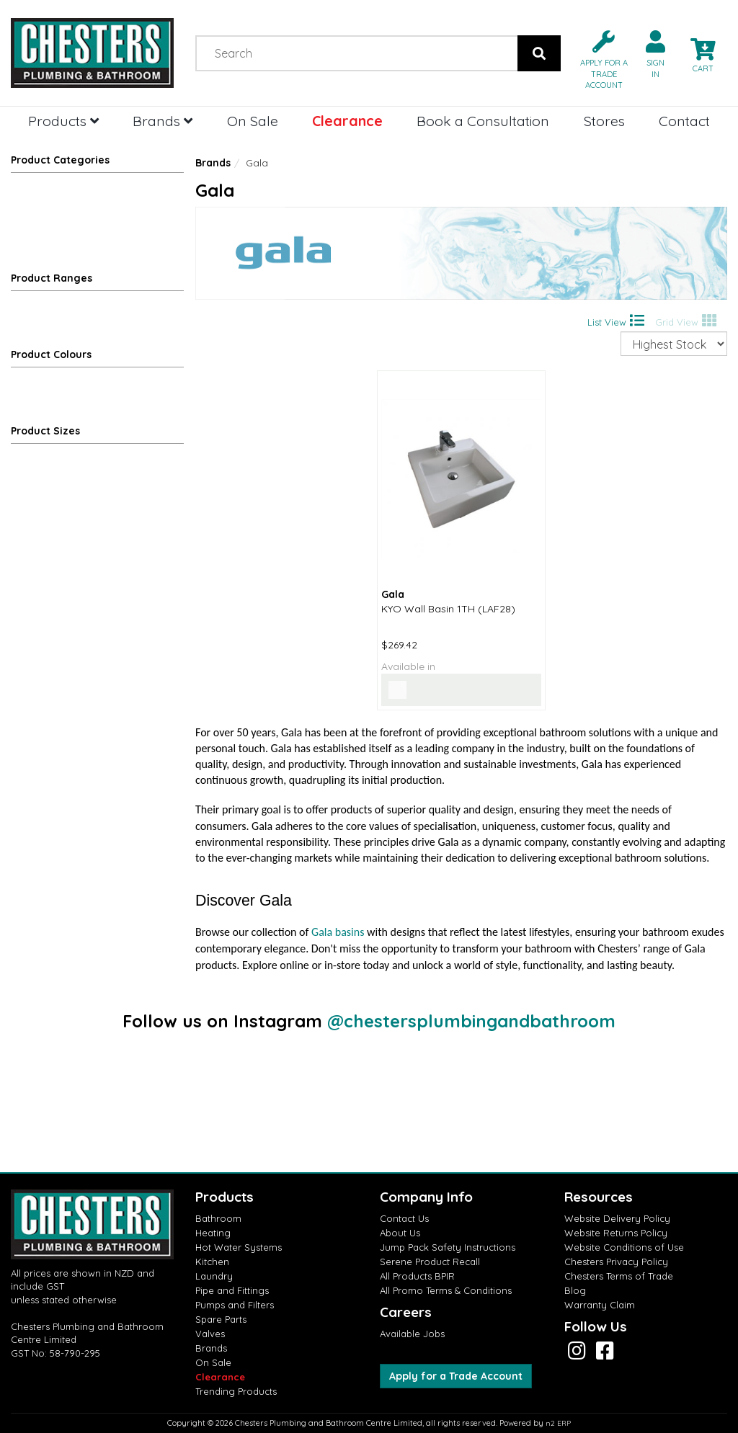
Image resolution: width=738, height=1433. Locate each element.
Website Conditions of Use (624, 1247)
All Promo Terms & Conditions (446, 1290)
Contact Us (404, 1218)
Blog (575, 1290)
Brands (162, 121)
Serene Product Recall (430, 1261)
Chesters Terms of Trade (618, 1276)
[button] (598, 58)
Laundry (214, 1276)
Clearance (347, 121)
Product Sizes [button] (45, 430)
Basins (102, 211)
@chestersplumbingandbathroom (471, 1021)
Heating (213, 1232)
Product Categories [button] (60, 159)
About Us (400, 1232)
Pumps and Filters (234, 1305)
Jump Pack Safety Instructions (447, 1247)
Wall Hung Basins (70, 233)
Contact (684, 121)
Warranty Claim (599, 1305)
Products (63, 121)
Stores (604, 121)
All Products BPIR (417, 1276)
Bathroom (36, 190)
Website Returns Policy (615, 1232)
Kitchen (212, 1261)
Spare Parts (220, 1319)
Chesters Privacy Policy (616, 1261)
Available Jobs (412, 1333)
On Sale (252, 121)
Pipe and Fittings (232, 1290)
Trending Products (236, 1391)
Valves (210, 1333)
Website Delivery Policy (617, 1218)
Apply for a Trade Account (456, 1376)
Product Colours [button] (51, 354)
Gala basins (337, 932)
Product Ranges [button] (51, 278)
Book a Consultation (483, 121)
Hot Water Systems (238, 1247)
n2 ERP (558, 1423)
